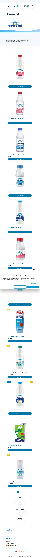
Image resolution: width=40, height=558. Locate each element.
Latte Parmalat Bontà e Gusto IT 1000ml (16, 82)
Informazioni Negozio (10, 533)
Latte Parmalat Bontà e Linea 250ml (16, 191)
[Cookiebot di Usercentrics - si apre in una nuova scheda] (31, 270)
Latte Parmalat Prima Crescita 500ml (16, 481)
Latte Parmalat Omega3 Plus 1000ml (16, 336)
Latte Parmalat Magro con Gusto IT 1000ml (17, 372)
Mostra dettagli (34, 283)
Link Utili (8, 541)
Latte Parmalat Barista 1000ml (14, 227)
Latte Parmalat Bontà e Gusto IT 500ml (16, 118)
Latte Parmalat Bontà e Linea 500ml (16, 154)
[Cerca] (18, 9)
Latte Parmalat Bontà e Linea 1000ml (16, 300)
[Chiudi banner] (38, 270)
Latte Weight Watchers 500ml (14, 445)
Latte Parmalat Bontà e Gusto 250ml (16, 263)
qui (24, 278)
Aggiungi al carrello (20, 86)
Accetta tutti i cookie (32, 286)
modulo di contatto (21, 504)
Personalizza (20, 286)
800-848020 (26, 6)
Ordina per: (8, 49)
